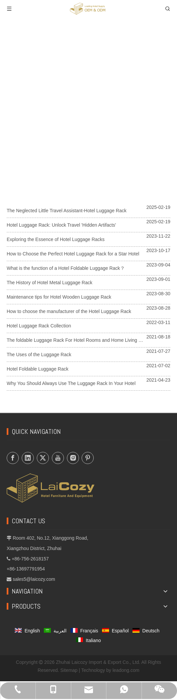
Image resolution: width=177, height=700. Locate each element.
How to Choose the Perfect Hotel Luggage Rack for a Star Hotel (73, 253)
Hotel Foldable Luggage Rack (37, 369)
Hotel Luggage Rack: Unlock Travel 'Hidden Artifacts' (61, 225)
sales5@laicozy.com (34, 579)
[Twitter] (43, 458)
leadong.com (125, 670)
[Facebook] (13, 458)
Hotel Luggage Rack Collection (39, 325)
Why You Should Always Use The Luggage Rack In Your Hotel (71, 383)
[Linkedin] (28, 458)
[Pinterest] (88, 458)
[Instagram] (73, 458)
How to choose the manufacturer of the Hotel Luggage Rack (69, 311)
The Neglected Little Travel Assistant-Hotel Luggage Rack (66, 210)
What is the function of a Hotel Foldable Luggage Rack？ (66, 268)
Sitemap (68, 670)
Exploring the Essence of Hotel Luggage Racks (56, 239)
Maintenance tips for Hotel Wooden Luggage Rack (59, 297)
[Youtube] (58, 458)
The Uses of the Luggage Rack (39, 354)
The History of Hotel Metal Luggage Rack (49, 282)
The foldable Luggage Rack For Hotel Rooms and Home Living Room (79, 340)
